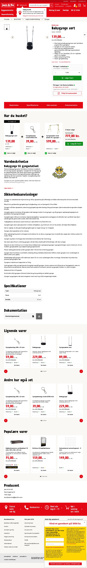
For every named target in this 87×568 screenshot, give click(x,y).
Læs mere (55, 62)
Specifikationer (32, 105)
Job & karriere (59, 6)
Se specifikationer (64, 62)
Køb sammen (52, 105)
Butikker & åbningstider (11, 523)
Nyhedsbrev (73, 1)
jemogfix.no (23, 556)
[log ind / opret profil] (74, 5)
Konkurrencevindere (30, 536)
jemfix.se (15, 556)
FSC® (26, 540)
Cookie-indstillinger (10, 559)
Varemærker (8, 543)
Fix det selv (64, 4)
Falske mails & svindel (11, 547)
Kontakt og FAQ (9, 530)
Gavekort (65, 1)
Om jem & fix (28, 530)
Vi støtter (68, 6)
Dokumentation (71, 105)
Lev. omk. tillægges (57, 39)
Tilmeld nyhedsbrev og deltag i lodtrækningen (65, 564)
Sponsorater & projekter (31, 533)
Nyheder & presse (30, 526)
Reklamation (8, 540)
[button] (41, 371)
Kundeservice (82, 1)
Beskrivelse (14, 105)
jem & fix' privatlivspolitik (76, 543)
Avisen (57, 4)
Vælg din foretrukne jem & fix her (33, 16)
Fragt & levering (9, 536)
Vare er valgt (11, 153)
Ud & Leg (55, 25)
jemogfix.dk (7, 556)
